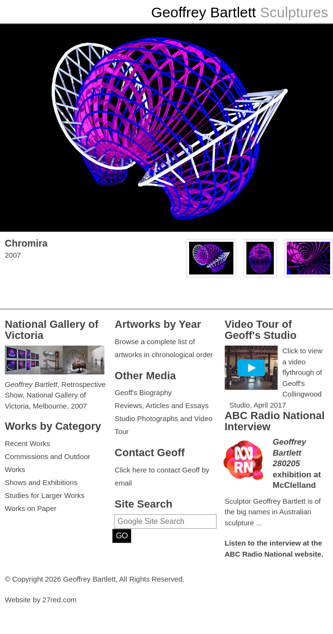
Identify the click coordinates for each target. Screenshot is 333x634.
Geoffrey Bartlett (203, 12)
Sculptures (294, 12)
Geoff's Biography (143, 392)
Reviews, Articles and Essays (161, 405)
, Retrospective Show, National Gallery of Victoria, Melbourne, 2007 (55, 395)
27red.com (59, 600)
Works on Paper (30, 508)
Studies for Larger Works (45, 495)
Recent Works (27, 443)
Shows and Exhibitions (41, 482)
